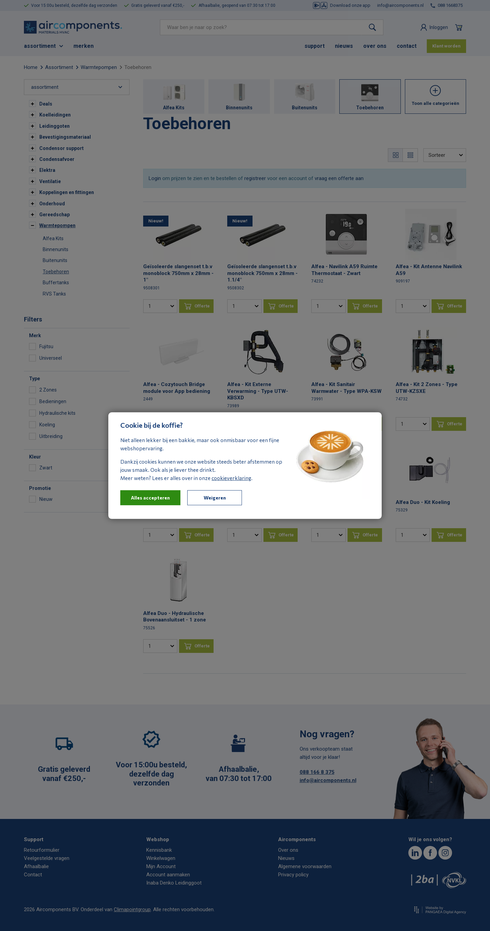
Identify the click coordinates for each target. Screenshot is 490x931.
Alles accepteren (150, 497)
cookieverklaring (231, 478)
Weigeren (215, 497)
